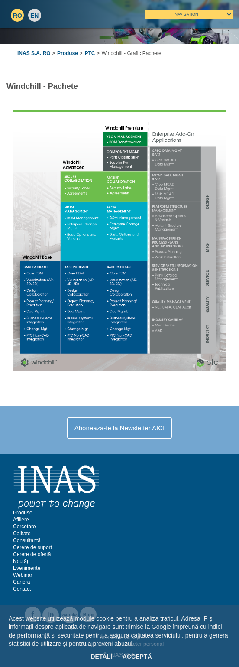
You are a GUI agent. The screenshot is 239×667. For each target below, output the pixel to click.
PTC (89, 53)
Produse (67, 53)
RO (17, 15)
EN (34, 15)
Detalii (101, 656)
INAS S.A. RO (34, 53)
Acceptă (137, 656)
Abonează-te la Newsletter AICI (119, 428)
